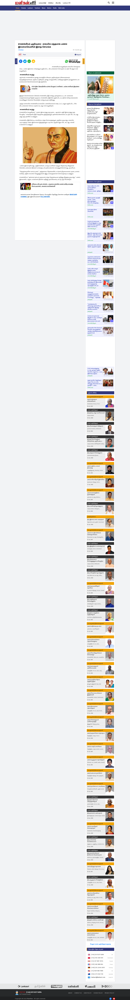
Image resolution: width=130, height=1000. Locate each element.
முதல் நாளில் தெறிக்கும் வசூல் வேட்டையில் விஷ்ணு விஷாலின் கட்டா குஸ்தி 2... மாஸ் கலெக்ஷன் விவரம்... (95, 383)
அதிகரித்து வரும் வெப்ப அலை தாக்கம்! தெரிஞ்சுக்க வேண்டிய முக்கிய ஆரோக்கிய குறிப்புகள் (99, 96)
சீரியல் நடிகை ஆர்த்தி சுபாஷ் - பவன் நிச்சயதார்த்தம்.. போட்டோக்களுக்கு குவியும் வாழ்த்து (94, 200)
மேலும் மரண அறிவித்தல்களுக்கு (100, 944)
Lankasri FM (66, 3)
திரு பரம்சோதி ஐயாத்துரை (95, 506)
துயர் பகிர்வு (92, 393)
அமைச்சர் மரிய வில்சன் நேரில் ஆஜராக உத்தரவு (94, 245)
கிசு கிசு (58, 3)
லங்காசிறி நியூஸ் (92, 228)
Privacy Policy (109, 993)
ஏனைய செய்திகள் (95, 182)
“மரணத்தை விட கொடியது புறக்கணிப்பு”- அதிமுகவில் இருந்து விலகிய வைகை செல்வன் (95, 306)
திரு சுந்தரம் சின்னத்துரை (94, 453)
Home (18, 8)
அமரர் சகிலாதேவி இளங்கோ (95, 479)
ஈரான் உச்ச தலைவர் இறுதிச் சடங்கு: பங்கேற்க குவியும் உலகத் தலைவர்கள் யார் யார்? (95, 318)
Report (78, 55)
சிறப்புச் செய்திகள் (94, 104)
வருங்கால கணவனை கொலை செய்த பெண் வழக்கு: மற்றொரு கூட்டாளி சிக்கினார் (94, 259)
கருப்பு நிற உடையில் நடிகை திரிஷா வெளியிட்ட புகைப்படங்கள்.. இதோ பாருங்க (94, 188)
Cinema (23, 8)
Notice (50, 8)
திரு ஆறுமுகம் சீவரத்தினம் (95, 880)
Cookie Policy (98, 993)
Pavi (24, 55)
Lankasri (30, 8)
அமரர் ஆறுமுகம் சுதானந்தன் (95, 760)
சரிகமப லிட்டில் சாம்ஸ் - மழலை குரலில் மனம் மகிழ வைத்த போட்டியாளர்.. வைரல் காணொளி (52, 185)
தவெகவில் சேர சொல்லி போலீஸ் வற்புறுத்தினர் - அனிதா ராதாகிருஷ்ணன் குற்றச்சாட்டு (95, 330)
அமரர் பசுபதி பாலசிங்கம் (94, 746)
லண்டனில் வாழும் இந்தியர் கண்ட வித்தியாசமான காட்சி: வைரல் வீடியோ (94, 271)
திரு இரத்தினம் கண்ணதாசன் (96, 546)
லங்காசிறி (42, 3)
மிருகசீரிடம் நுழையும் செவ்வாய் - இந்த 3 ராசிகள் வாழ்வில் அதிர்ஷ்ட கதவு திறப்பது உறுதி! (94, 128)
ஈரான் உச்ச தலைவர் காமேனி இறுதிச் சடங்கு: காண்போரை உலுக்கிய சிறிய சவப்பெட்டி (94, 224)
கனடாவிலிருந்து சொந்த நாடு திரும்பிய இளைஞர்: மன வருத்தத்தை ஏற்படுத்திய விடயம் (95, 283)
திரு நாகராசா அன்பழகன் (94, 813)
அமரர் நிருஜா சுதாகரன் (94, 866)
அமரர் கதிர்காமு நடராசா (94, 626)
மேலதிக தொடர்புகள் (95, 949)
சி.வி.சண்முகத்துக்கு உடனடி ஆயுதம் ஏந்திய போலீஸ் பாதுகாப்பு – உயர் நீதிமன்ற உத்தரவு (95, 371)
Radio (55, 8)
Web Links (62, 8)
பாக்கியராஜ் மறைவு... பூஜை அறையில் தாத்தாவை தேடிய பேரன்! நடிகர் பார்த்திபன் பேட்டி (94, 119)
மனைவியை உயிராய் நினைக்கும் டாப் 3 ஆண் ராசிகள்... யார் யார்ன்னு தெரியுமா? (94, 137)
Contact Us (78, 993)
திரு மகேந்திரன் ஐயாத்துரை (95, 573)
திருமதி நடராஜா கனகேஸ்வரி (96, 413)
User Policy (87, 993)
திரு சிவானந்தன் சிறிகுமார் (95, 426)
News (44, 8)
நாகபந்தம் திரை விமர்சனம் (92, 210)
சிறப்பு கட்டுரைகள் (94, 73)
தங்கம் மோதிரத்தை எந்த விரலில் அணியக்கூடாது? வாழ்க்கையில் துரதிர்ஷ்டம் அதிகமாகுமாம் (93, 111)
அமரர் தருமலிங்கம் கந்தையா (96, 733)
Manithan (30, 999)
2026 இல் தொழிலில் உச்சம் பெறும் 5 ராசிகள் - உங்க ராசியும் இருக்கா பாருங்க (55, 88)
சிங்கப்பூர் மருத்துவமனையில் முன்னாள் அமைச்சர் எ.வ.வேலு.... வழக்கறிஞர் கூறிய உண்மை (95, 295)
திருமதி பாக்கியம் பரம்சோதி (95, 920)
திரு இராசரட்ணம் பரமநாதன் (95, 519)
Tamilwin (38, 8)
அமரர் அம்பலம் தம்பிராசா (94, 773)
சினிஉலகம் (90, 193)
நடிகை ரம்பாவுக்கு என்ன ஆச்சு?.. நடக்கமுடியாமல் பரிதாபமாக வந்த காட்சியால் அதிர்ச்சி (94, 146)
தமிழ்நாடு (90, 252)
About (70, 993)
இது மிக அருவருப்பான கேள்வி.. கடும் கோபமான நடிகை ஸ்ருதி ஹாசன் (95, 235)
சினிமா (50, 3)
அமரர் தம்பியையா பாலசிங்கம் (96, 786)
